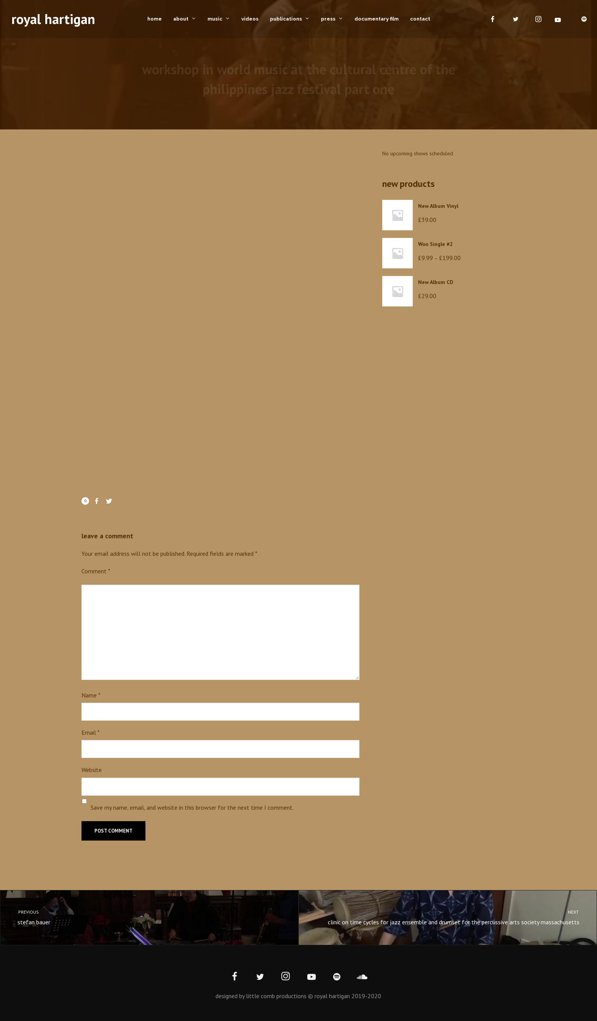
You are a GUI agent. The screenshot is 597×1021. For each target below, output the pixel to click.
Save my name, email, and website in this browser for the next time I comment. (192, 807)
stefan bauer (142, 917)
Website (91, 770)
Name (91, 695)
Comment (95, 571)
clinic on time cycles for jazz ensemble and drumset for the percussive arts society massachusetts (454, 917)
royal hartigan (53, 19)
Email (90, 732)
